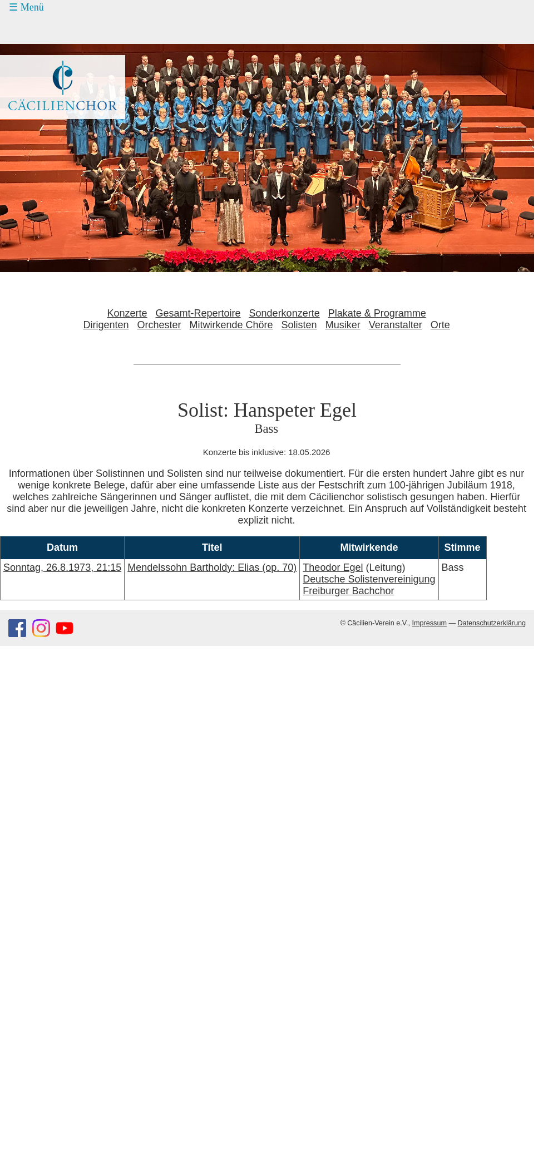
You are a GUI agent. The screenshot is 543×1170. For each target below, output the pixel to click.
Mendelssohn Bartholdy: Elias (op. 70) (212, 567)
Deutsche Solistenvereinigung (369, 579)
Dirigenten (106, 324)
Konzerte (127, 313)
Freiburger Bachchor (348, 590)
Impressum (429, 623)
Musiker (343, 324)
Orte (440, 324)
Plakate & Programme (377, 313)
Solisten (299, 324)
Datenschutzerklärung (491, 623)
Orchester (159, 324)
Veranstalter (395, 324)
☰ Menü (26, 7)
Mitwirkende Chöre (231, 324)
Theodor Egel (333, 567)
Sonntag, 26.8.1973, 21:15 (62, 567)
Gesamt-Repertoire (198, 313)
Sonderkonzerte (284, 313)
